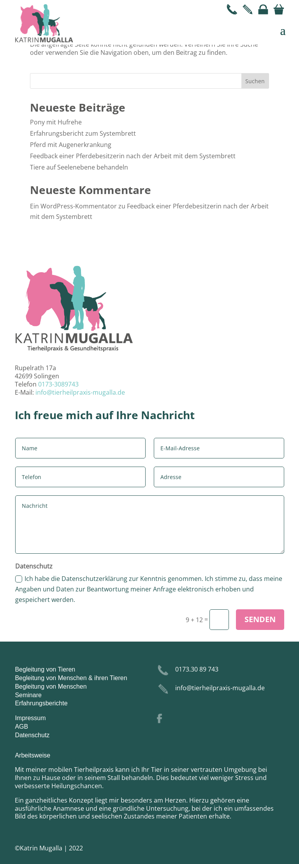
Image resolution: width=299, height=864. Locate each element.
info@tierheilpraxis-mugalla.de (80, 392)
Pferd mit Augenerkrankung (70, 144)
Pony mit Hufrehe (56, 122)
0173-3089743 (58, 384)
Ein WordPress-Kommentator (73, 206)
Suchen (255, 81)
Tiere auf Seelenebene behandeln (79, 167)
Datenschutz (32, 735)
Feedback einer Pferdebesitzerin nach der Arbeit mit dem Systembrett (133, 156)
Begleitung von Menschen (50, 686)
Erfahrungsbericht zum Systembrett (83, 133)
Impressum (30, 718)
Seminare (28, 695)
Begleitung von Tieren (45, 669)
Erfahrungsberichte (41, 703)
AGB (21, 726)
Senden (260, 619)
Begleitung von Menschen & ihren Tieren (71, 678)
